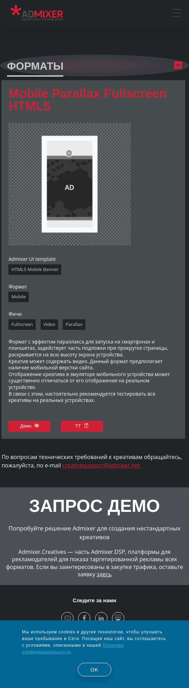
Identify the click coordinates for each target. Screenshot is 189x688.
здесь (104, 574)
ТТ (82, 426)
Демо (29, 426)
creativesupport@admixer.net (101, 465)
